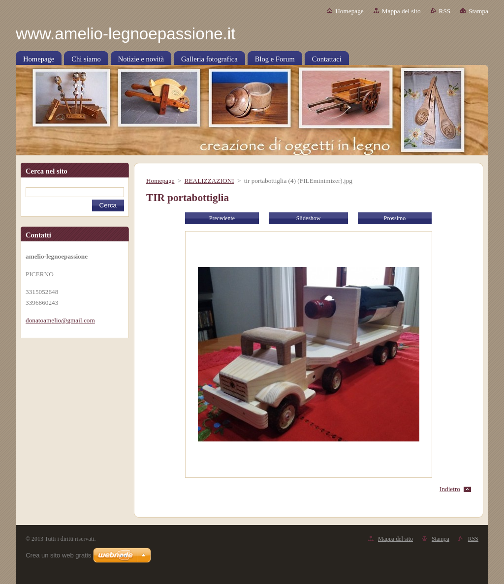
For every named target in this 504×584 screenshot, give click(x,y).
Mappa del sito (401, 11)
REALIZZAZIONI (209, 180)
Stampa (478, 11)
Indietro (450, 489)
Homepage (349, 11)
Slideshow (308, 218)
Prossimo (395, 218)
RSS (445, 11)
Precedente (222, 218)
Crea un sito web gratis (58, 555)
